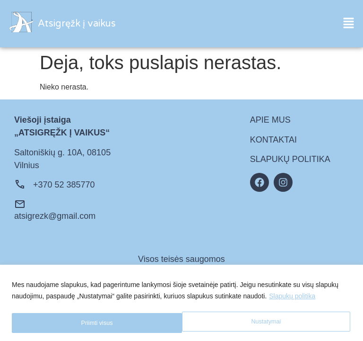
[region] (181, 304)
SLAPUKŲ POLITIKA (290, 159)
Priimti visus (267, 323)
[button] (348, 23)
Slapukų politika (292, 298)
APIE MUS (270, 120)
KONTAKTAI (273, 139)
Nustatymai (95, 323)
